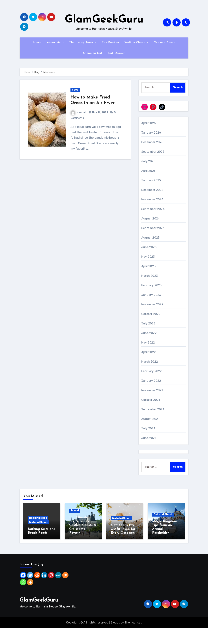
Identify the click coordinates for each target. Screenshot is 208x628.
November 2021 (152, 390)
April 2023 (148, 266)
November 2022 (152, 304)
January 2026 (151, 132)
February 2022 (151, 371)
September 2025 (152, 151)
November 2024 (152, 199)
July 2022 (148, 323)
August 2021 (150, 419)
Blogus (115, 622)
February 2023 (151, 285)
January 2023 (151, 295)
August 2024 (150, 218)
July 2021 (148, 428)
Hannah (79, 112)
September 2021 (152, 409)
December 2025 (152, 142)
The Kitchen (110, 42)
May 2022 (148, 342)
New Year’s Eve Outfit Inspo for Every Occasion (123, 529)
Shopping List (92, 53)
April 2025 (148, 170)
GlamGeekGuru (104, 19)
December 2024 (152, 190)
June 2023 (148, 247)
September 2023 (152, 228)
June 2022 (149, 333)
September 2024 (153, 209)
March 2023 (149, 275)
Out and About (164, 42)
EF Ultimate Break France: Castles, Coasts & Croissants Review (82, 525)
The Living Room (82, 42)
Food (75, 89)
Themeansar (133, 622)
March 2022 (149, 361)
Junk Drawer (116, 53)
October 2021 (150, 400)
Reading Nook (38, 517)
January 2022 (151, 380)
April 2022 (148, 352)
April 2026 (148, 123)
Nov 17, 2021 (100, 112)
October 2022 (150, 314)
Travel (75, 510)
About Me (55, 42)
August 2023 (150, 237)
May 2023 (148, 256)
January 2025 (151, 180)
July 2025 (148, 161)
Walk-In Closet (136, 42)
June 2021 (148, 438)
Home (37, 42)
